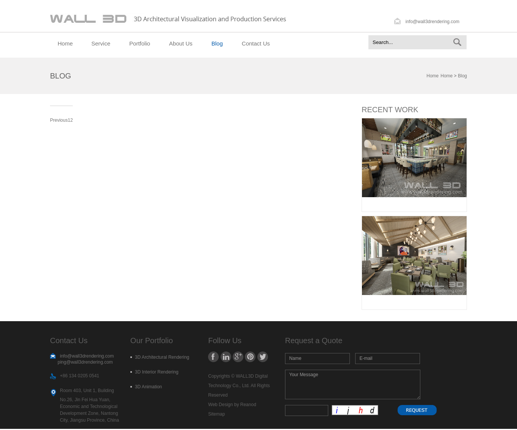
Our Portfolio (151, 340)
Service (100, 43)
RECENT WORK (390, 109)
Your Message (352, 384)
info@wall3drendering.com (432, 21)
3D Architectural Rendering (162, 357)
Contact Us (256, 43)
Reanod (248, 404)
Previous (59, 120)
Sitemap (216, 414)
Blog (217, 43)
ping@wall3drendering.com (85, 362)
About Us (181, 43)
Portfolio (139, 43)
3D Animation (148, 386)
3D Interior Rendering (157, 372)
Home (65, 43)
